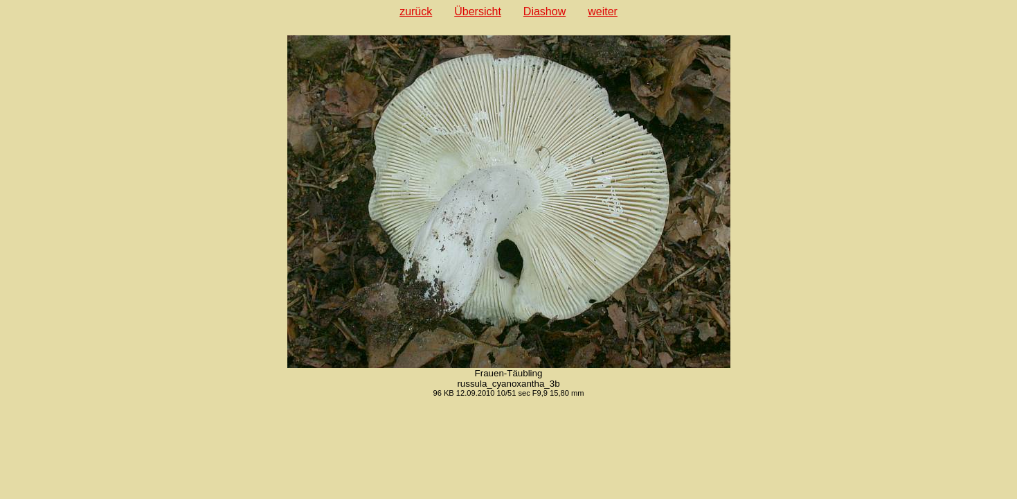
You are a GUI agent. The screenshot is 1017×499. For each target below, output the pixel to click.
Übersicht (477, 11)
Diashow (544, 11)
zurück (415, 11)
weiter (603, 11)
